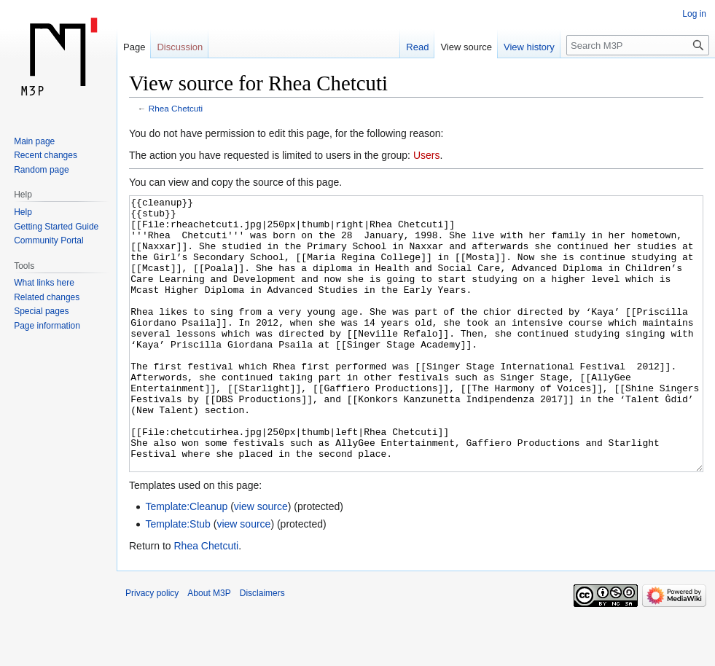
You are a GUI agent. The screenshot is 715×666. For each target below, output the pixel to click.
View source (466, 47)
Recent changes (45, 155)
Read (417, 47)
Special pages (41, 311)
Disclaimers (262, 648)
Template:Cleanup (186, 561)
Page (134, 47)
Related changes (46, 297)
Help (23, 212)
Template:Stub (178, 578)
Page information (47, 326)
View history (529, 47)
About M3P (208, 648)
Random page (41, 170)
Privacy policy (152, 648)
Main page (34, 141)
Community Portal (48, 240)
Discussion (180, 47)
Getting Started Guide (56, 227)
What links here (44, 283)
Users (426, 155)
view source (261, 561)
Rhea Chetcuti (176, 108)
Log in (694, 14)
